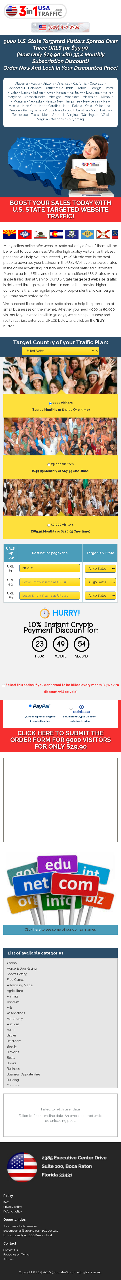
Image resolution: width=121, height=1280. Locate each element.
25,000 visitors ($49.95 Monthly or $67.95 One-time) (60, 467)
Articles (8, 1259)
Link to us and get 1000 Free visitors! (27, 1235)
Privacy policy (12, 1206)
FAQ (6, 1202)
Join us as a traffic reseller (20, 1226)
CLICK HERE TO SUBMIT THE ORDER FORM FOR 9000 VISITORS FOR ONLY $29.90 (60, 739)
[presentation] (61, 672)
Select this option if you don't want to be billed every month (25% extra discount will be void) (60, 688)
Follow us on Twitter (16, 1254)
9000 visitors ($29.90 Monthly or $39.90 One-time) (61, 405)
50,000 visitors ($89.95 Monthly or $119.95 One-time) (60, 527)
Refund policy (12, 1211)
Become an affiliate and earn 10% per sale (30, 1230)
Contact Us (10, 1250)
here (36, 930)
